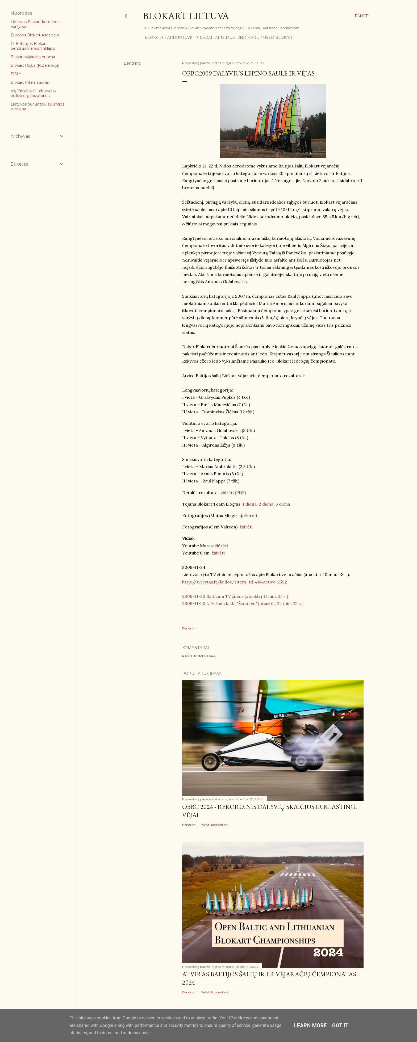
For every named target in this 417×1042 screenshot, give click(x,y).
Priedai (201, 37)
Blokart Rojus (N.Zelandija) (35, 65)
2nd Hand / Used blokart (264, 37)
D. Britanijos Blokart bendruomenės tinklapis (33, 46)
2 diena (266, 504)
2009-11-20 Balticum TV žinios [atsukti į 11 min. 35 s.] (235, 596)
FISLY (16, 74)
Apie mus (223, 37)
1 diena (250, 504)
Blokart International (30, 82)
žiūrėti (250, 515)
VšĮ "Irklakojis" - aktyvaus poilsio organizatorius (33, 93)
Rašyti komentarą (199, 656)
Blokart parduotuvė (166, 37)
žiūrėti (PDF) (233, 492)
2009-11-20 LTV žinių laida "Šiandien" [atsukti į (229, 603)
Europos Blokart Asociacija (35, 35)
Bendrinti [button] (132, 63)
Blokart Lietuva (186, 16)
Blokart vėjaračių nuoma (33, 56)
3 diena (283, 504)
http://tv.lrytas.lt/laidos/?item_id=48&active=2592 (234, 582)
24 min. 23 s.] (290, 603)
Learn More (310, 1025)
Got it (340, 1025)
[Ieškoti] (361, 16)
